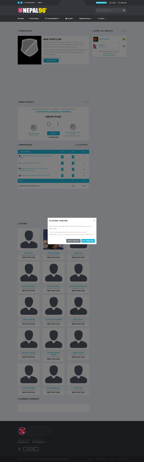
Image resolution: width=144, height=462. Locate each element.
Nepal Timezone (73, 241)
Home (21, 19)
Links (101, 19)
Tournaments (52, 19)
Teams (69, 19)
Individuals (85, 19)
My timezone (88, 241)
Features (33, 19)
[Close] (94, 220)
